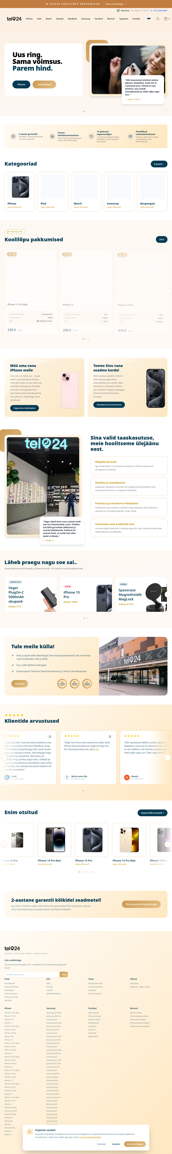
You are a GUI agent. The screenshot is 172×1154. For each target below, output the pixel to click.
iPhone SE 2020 (11, 1103)
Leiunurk (91, 1022)
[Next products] (168, 283)
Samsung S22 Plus (53, 1045)
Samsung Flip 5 (52, 1072)
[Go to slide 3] (88, 103)
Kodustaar (134, 975)
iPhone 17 (8, 1015)
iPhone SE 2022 (11, 1099)
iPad (39, 18)
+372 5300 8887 (158, 10)
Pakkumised (44, 80)
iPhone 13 (8, 1072)
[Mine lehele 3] (89, 783)
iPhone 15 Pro (10, 1039)
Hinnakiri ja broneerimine (109, 396)
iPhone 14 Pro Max (12, 1049)
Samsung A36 (51, 1106)
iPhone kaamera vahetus (140, 1018)
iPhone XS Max (10, 1106)
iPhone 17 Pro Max (12, 1005)
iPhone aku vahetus (138, 1011)
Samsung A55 (51, 1096)
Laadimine (92, 1018)
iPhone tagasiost (95, 985)
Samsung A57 (51, 1093)
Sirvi (161, 231)
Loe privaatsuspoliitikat (90, 1137)
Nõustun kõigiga (135, 1144)
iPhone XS (8, 1110)
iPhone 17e (9, 1011)
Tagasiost (123, 18)
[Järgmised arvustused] (168, 749)
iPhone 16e (9, 1028)
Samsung (85, 18)
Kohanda (101, 1144)
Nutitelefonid (10, 975)
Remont (111, 18)
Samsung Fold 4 (52, 1086)
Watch (49, 18)
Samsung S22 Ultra (54, 1042)
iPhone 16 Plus (10, 1025)
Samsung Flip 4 (52, 1076)
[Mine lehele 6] (93, 864)
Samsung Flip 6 (52, 1069)
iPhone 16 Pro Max (12, 1018)
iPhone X (8, 1116)
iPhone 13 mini (10, 1069)
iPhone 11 (8, 1096)
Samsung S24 (51, 1025)
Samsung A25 (51, 1113)
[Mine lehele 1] (84, 610)
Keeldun (116, 1144)
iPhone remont (136, 1005)
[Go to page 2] (86, 331)
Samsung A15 (51, 1120)
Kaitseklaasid (93, 1015)
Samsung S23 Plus (53, 1032)
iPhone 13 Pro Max (12, 1062)
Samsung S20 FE (52, 1066)
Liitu (64, 966)
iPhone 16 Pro (10, 1022)
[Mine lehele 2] (87, 610)
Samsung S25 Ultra (54, 1005)
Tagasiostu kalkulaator (25, 400)
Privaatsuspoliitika (95, 979)
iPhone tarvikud (11, 985)
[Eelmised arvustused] (4, 749)
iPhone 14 (8, 1059)
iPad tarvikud (93, 1005)
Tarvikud (99, 18)
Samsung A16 (51, 1116)
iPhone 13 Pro (10, 1066)
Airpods (60, 18)
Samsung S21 (51, 1062)
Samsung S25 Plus (53, 1008)
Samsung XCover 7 (53, 1089)
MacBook (72, 18)
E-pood (159, 156)
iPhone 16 (8, 1032)
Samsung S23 (51, 1039)
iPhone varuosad (11, 989)
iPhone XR (9, 1113)
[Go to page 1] (83, 331)
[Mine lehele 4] (87, 864)
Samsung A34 (51, 1110)
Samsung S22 (51, 1049)
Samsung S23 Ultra (54, 1028)
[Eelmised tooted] (4, 836)
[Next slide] (164, 103)
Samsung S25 (51, 1011)
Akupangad (9, 982)
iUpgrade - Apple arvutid (140, 979)
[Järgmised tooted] (168, 836)
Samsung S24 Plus (53, 1018)
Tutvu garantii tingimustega (141, 896)
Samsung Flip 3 (52, 1079)
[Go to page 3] (89, 331)
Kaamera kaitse (94, 1011)
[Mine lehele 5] (90, 864)
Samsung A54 (51, 1099)
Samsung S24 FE (52, 1022)
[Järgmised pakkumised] (168, 586)
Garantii (49, 982)
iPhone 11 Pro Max (12, 1089)
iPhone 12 (8, 1086)
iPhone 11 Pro (10, 1093)
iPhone (29, 18)
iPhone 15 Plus (10, 1042)
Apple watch (93, 1028)
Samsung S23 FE (52, 1035)
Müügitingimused (95, 975)
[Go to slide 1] (83, 103)
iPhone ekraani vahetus (139, 1008)
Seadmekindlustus (53, 985)
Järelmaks (92, 982)
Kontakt (136, 18)
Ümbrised (92, 1025)
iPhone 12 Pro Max (12, 1076)
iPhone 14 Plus (10, 1055)
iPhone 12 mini (10, 1083)
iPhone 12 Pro (10, 1079)
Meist (48, 975)
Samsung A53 (51, 1103)
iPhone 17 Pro (10, 1008)
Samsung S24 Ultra (54, 1015)
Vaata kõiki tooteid (152, 805)
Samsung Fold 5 (52, 1083)
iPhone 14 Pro (10, 1052)
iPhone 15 (8, 1045)
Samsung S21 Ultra (54, 1052)
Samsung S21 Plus (53, 1055)
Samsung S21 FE (52, 1059)
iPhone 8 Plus (10, 1120)
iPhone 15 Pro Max (12, 1035)
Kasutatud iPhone (12, 979)
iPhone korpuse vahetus (139, 1015)
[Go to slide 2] (86, 103)
